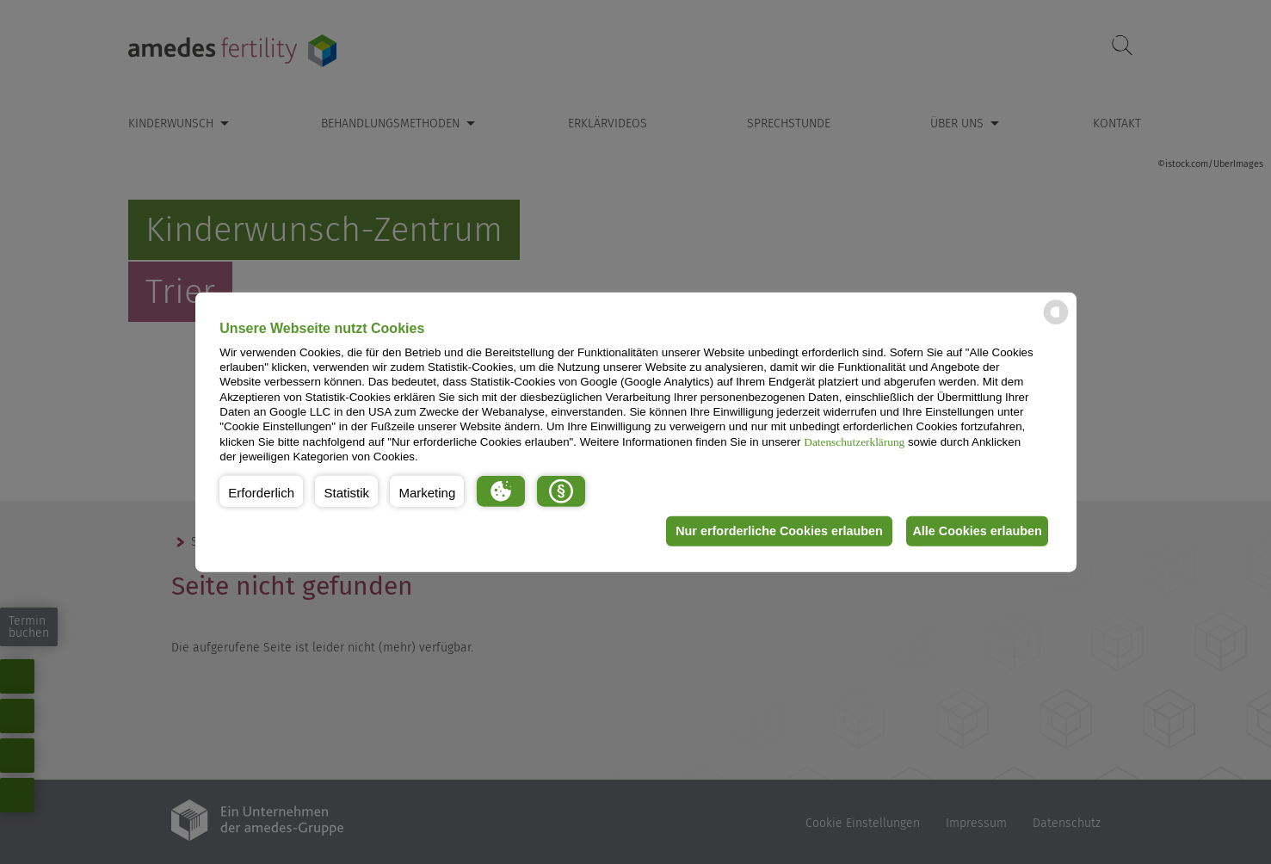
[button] (261, 490)
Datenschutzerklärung (854, 441)
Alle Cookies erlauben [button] (973, 531)
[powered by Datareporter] (1056, 323)
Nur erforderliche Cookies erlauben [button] (768, 531)
